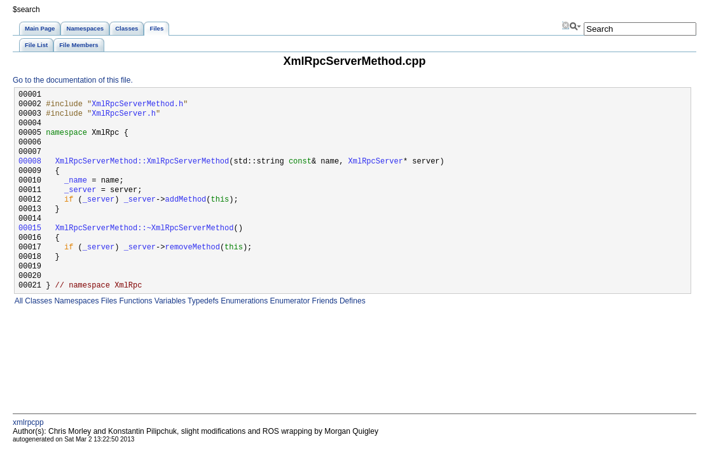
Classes (37, 300)
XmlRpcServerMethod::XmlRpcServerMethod (142, 161)
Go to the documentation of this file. (73, 80)
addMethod (185, 200)
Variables (168, 300)
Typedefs (202, 300)
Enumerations (243, 300)
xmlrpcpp (28, 422)
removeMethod (192, 247)
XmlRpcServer (375, 161)
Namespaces (75, 300)
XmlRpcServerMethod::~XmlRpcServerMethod (144, 228)
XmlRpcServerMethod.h (137, 104)
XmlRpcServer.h (124, 114)
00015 (29, 228)
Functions (134, 300)
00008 (29, 161)
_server (80, 190)
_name (75, 181)
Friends (323, 300)
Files (108, 300)
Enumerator (289, 300)
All (18, 300)
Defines (352, 300)
